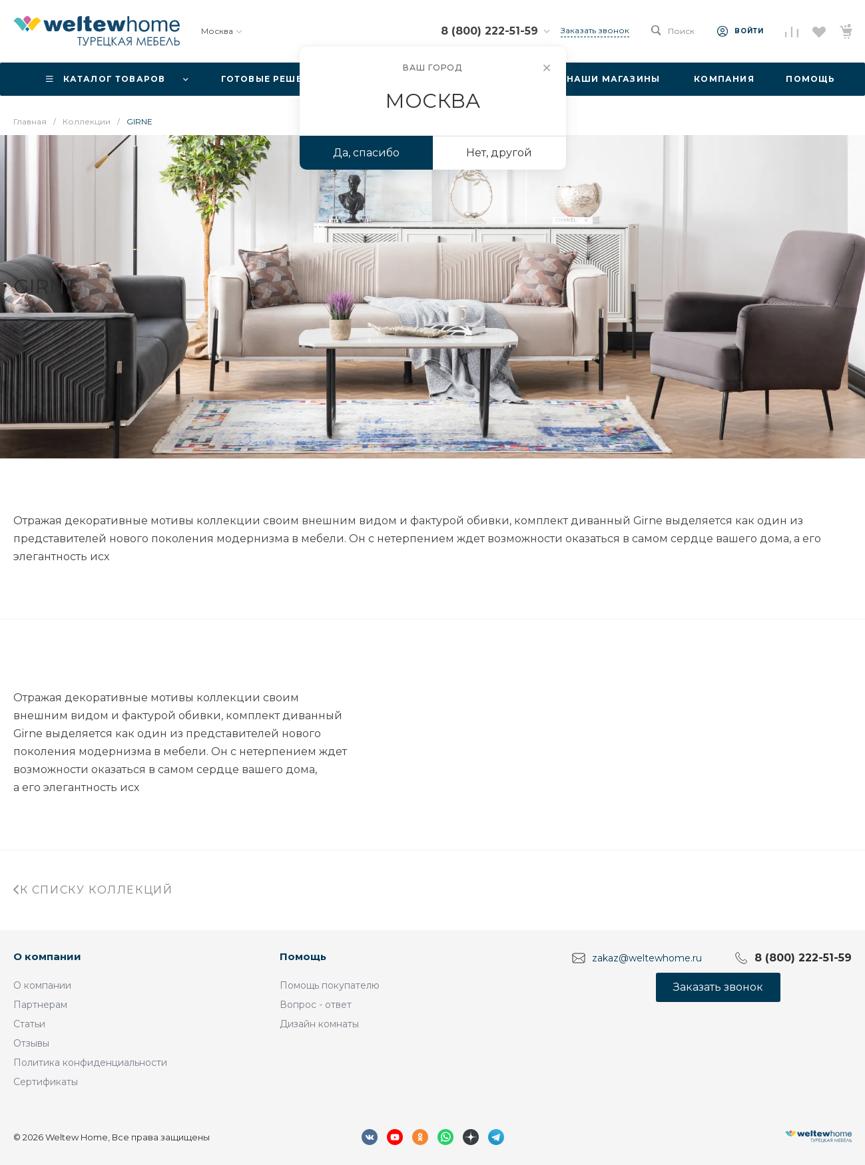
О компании (47, 956)
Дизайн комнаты (319, 1024)
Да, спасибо (366, 152)
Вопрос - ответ (316, 1005)
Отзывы (31, 1043)
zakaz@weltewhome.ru (647, 958)
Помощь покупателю (330, 985)
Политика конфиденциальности (90, 1063)
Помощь (303, 956)
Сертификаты (45, 1082)
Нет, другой (499, 152)
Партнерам (40, 1005)
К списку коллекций (92, 890)
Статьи (29, 1024)
